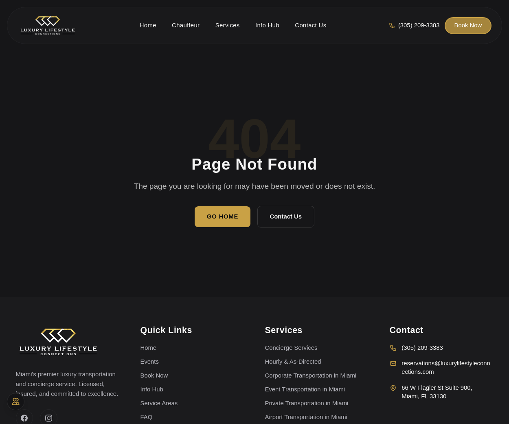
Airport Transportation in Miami (306, 417)
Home (148, 347)
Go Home (222, 216)
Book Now (468, 25)
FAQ (146, 417)
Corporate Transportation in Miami (311, 375)
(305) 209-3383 (416, 347)
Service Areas (159, 403)
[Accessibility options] (15, 402)
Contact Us (286, 216)
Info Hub (151, 389)
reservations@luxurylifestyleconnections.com (440, 367)
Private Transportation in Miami (307, 403)
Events (149, 361)
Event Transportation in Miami (305, 389)
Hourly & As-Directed (293, 361)
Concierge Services (291, 347)
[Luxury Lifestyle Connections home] (47, 25)
